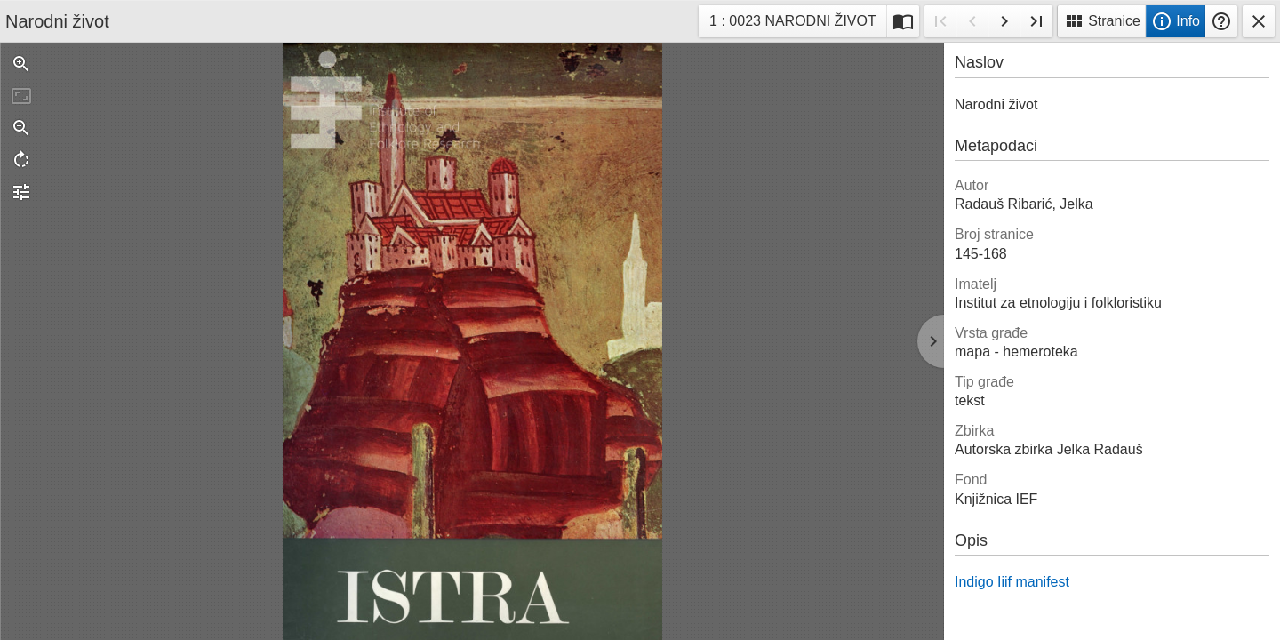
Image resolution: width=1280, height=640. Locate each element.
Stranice (1101, 21)
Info (1175, 21)
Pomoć (1221, 21)
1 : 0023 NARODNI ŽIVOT (792, 23)
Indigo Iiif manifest (1012, 581)
